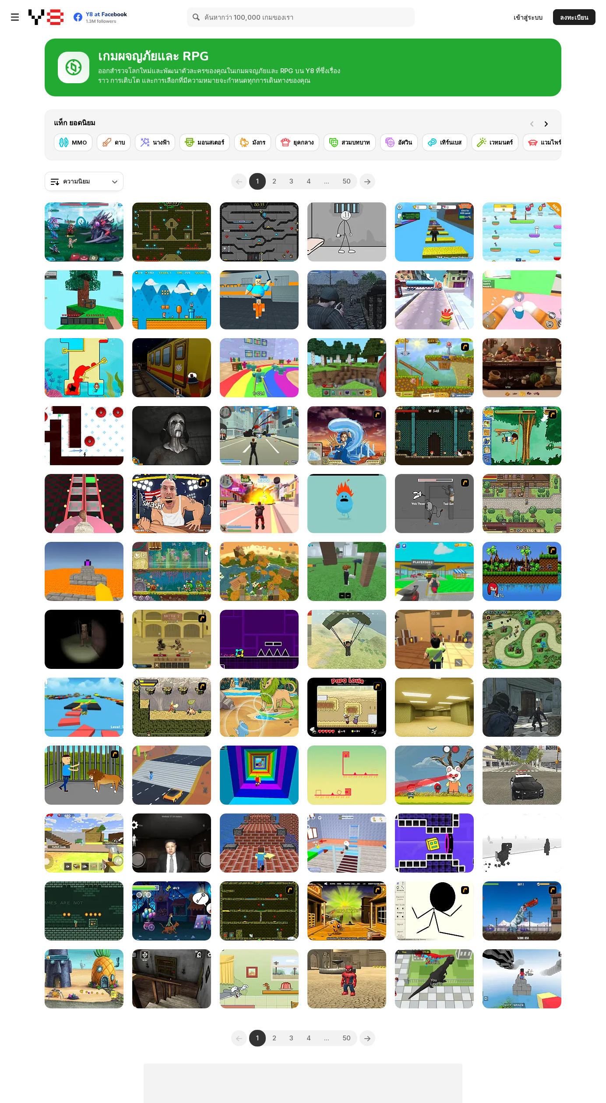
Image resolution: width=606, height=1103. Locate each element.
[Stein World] (522, 503)
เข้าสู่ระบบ (528, 17)
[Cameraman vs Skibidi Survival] (84, 503)
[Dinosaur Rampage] (434, 978)
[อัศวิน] (399, 142)
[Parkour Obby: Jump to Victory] (84, 707)
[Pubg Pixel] (346, 639)
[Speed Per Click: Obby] (434, 232)
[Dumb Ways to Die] (346, 503)
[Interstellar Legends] (84, 232)
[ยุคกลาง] (297, 142)
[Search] (196, 17)
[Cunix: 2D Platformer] (346, 775)
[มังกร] (252, 142)
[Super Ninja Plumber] (171, 299)
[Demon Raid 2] (522, 639)
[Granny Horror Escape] (171, 978)
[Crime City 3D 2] (259, 503)
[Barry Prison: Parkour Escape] (259, 299)
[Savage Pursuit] (171, 707)
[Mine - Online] (346, 367)
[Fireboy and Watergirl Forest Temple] (171, 232)
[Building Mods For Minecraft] (84, 843)
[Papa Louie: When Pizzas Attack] (346, 707)
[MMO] (73, 142)
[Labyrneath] (84, 910)
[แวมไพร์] (545, 142)
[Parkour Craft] (259, 843)
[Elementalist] (434, 435)
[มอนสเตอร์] (205, 142)
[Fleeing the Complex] (434, 503)
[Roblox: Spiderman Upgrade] (346, 978)
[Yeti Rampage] (522, 910)
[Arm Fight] (171, 503)
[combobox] (84, 181)
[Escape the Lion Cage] (84, 775)
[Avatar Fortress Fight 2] (346, 435)
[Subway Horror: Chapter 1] (171, 367)
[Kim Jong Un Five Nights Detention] (171, 843)
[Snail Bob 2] (434, 367)
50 (346, 181)
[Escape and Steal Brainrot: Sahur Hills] (84, 639)
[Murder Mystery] (434, 639)
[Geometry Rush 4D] (434, 843)
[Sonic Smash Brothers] (522, 571)
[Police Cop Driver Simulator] (522, 775)
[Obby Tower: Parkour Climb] (259, 775)
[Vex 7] (84, 435)
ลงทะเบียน (574, 17)
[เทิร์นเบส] (444, 142)
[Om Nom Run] (434, 299)
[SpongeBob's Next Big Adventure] (84, 978)
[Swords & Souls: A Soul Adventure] (171, 639)
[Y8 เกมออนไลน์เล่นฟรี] (46, 17)
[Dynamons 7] (259, 707)
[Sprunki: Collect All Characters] (522, 232)
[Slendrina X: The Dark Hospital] (171, 435)
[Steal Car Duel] (434, 571)
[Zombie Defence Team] (522, 707)
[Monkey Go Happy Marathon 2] (346, 910)
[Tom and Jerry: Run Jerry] (259, 978)
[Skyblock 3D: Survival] (84, 299)
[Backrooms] (434, 707)
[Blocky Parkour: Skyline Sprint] (522, 978)
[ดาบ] (113, 142)
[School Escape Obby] (346, 843)
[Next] (547, 123)
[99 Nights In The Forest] (346, 571)
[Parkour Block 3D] (84, 571)
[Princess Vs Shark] (84, 367)
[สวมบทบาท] (350, 142)
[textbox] (84, 181)
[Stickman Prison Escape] (346, 232)
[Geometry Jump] (259, 639)
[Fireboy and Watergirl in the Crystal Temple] (259, 232)
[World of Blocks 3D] (259, 571)
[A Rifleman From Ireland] (346, 299)
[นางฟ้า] (155, 142)
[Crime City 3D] (259, 435)
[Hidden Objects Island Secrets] (522, 367)
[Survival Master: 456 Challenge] (259, 367)
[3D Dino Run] (522, 843)
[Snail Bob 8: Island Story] (171, 571)
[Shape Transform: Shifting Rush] (171, 775)
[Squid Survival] (434, 775)
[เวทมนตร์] (495, 142)
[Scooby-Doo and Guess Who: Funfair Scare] (171, 910)
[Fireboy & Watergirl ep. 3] (259, 910)
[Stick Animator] (434, 910)
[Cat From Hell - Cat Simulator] (522, 299)
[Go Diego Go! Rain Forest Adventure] (522, 435)
